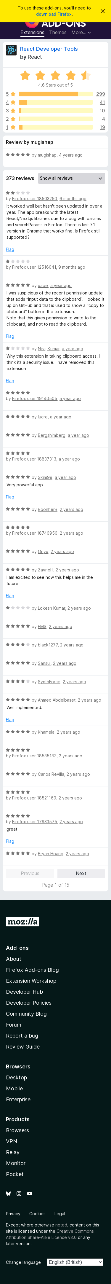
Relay (13, 1152)
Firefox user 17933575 (34, 821)
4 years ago (71, 154)
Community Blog (26, 1014)
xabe (43, 285)
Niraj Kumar (48, 348)
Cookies (37, 1213)
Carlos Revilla (51, 774)
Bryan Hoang (50, 853)
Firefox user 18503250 (34, 198)
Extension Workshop (31, 981)
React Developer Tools (49, 49)
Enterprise (18, 1099)
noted (61, 1224)
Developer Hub (24, 992)
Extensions (32, 32)
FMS (42, 626)
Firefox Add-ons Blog (32, 970)
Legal (59, 1213)
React (35, 57)
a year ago (61, 285)
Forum (13, 1025)
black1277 (48, 644)
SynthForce (49, 681)
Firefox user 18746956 (34, 533)
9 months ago (71, 267)
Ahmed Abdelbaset (56, 699)
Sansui (44, 663)
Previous (30, 873)
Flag (10, 249)
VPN (11, 1141)
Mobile (14, 1088)
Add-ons (17, 948)
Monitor (15, 1163)
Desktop (16, 1077)
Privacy (13, 1213)
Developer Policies (29, 1003)
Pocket (15, 1174)
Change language (23, 1262)
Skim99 (45, 477)
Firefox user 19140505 (34, 398)
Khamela (46, 732)
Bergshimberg (51, 435)
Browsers (17, 1130)
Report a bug (22, 1036)
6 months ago (72, 198)
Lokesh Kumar (51, 608)
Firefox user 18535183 (34, 755)
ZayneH (45, 569)
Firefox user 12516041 (34, 267)
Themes (58, 32)
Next (81, 873)
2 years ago (71, 509)
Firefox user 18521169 (34, 797)
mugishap (47, 154)
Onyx (43, 551)
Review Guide (23, 1047)
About (13, 959)
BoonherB (47, 509)
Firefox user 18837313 (34, 458)
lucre (43, 416)
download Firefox (54, 14)
